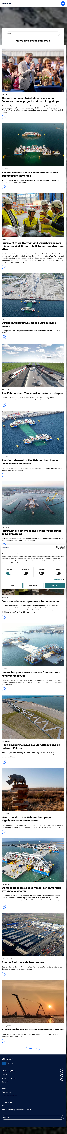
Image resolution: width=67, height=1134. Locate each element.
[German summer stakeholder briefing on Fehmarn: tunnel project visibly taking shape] (4, 117)
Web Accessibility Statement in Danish (16, 1110)
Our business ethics (9, 1096)
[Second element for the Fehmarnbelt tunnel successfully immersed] (4, 187)
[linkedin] (62, 1075)
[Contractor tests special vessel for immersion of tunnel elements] (4, 907)
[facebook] (62, 1071)
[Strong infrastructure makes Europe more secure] (4, 337)
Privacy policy (7, 1106)
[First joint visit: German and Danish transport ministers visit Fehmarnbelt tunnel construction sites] (4, 267)
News (4, 1088)
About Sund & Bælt (9, 1078)
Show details (57, 579)
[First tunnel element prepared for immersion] (4, 617)
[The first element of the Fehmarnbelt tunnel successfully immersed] (4, 475)
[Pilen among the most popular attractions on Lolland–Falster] (4, 762)
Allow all (54, 585)
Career (4, 1075)
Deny (12, 585)
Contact (5, 1082)
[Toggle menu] (63, 3)
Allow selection (33, 585)
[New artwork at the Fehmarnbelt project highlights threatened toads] (4, 832)
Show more (33, 1048)
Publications (6, 1092)
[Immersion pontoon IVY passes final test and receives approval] (4, 689)
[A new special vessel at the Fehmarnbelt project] (4, 1041)
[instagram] (62, 1079)
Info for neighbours (9, 1071)
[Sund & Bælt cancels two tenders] (4, 974)
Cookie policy (7, 1102)
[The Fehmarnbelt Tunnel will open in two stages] (4, 405)
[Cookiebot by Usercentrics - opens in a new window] (57, 547)
